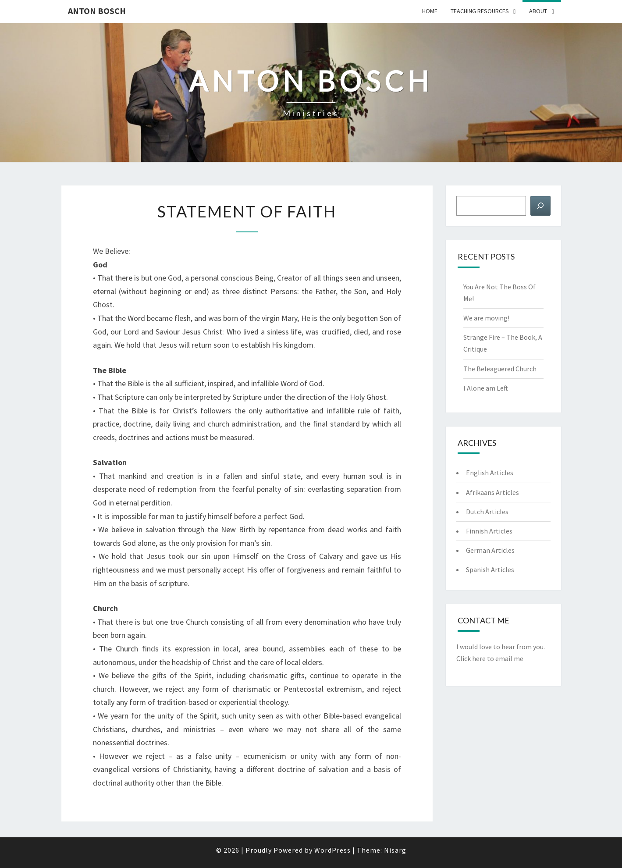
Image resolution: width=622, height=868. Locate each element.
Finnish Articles (489, 530)
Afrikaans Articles (492, 492)
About (538, 11)
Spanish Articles (490, 569)
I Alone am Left (485, 388)
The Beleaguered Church (500, 368)
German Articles (490, 550)
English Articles (489, 472)
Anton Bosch (97, 10)
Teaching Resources (480, 11)
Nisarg (395, 850)
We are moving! (486, 317)
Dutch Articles (487, 511)
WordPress (332, 850)
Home (429, 11)
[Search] (540, 206)
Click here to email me (489, 658)
